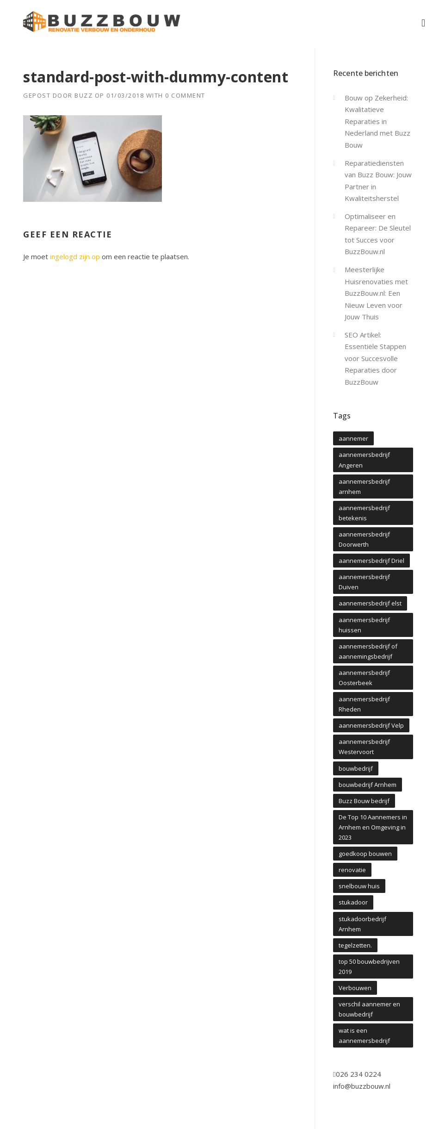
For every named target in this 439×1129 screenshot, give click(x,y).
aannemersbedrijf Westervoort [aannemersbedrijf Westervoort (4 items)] (364, 746)
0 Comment (185, 95)
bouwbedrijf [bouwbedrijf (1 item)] (356, 768)
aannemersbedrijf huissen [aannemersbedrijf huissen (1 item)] (364, 625)
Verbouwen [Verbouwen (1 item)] (355, 988)
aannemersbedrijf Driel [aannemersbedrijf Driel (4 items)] (371, 560)
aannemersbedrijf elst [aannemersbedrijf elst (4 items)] (370, 603)
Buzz (83, 95)
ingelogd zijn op (75, 256)
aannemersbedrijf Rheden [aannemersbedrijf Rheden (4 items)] (364, 704)
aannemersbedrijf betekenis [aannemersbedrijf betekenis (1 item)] (364, 513)
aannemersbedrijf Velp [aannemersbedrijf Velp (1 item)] (371, 725)
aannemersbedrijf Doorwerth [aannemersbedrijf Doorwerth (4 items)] (364, 539)
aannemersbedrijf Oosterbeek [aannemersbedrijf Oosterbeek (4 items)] (364, 677)
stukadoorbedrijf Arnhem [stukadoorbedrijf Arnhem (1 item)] (362, 924)
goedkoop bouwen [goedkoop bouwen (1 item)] (365, 853)
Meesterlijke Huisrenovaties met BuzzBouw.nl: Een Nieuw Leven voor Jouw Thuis (376, 293)
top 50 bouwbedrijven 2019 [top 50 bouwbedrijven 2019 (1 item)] (369, 966)
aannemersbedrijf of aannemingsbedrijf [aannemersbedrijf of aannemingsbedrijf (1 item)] (368, 651)
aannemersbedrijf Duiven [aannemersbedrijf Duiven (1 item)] (364, 582)
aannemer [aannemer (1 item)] (353, 438)
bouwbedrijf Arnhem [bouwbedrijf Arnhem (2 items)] (367, 784)
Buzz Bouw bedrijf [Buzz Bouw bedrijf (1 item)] (364, 801)
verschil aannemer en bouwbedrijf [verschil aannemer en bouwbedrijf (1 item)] (369, 1009)
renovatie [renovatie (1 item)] (352, 870)
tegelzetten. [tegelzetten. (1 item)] (355, 945)
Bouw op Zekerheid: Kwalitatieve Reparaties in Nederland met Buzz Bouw (377, 121)
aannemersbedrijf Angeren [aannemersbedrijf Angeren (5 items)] (364, 459)
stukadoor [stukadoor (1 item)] (353, 902)
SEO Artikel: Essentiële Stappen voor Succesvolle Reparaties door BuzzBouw (375, 358)
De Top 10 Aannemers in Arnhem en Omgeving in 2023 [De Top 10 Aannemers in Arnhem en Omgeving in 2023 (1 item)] (373, 827)
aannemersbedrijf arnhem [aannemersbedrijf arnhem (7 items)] (364, 486)
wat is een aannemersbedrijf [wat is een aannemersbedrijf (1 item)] (364, 1035)
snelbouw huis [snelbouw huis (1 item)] (359, 886)
